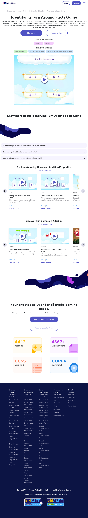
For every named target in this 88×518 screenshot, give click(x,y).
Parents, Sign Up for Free (44, 319)
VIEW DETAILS (14, 209)
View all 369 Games (44, 224)
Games (18, 11)
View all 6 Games (44, 170)
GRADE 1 (38, 43)
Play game (31, 33)
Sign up (76, 3)
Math (25, 11)
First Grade (33, 11)
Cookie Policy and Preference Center (56, 490)
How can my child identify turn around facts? (44, 152)
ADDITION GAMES (37, 51)
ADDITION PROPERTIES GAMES (59, 51)
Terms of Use (22, 490)
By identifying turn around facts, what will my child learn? (44, 145)
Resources (11, 11)
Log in (66, 3)
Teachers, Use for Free (44, 328)
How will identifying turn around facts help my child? (44, 158)
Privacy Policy (34, 490)
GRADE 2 (48, 43)
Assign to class (56, 33)
